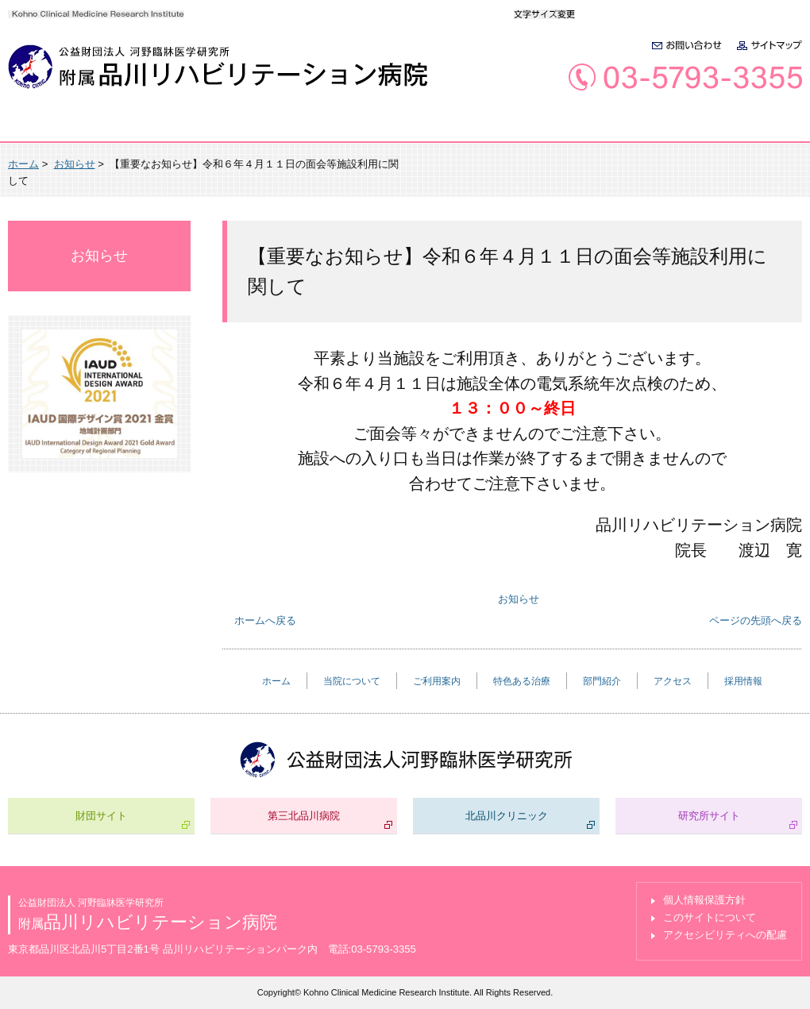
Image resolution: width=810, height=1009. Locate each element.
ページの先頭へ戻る (755, 620)
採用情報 (749, 128)
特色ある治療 (416, 128)
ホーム (56, 128)
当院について (168, 128)
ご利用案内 (292, 128)
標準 (601, 13)
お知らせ (74, 164)
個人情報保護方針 (704, 900)
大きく (634, 13)
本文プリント (759, 164)
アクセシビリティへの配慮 (725, 935)
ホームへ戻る (265, 620)
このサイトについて (709, 917)
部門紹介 (535, 128)
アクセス (642, 128)
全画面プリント (659, 164)
